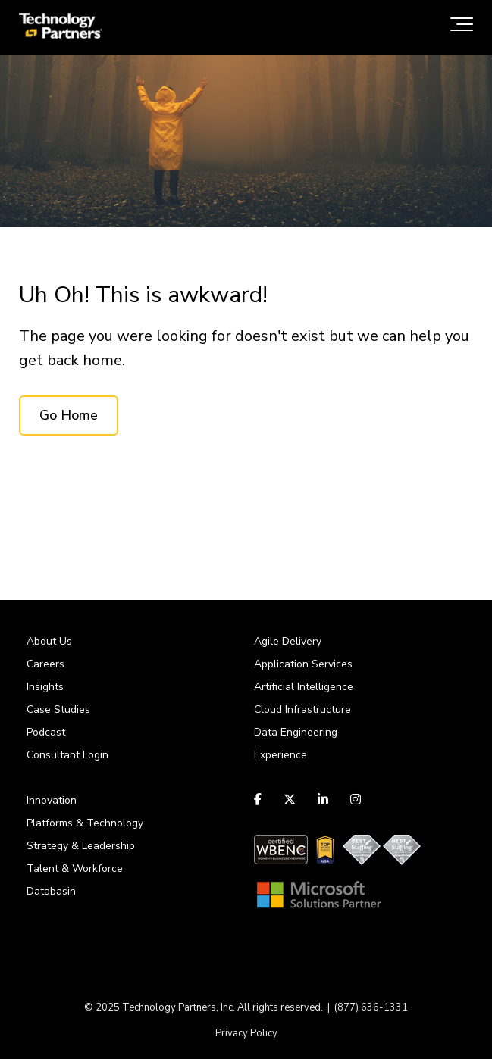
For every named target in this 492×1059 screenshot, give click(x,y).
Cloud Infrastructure (302, 709)
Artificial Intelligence (303, 686)
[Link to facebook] (259, 799)
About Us (49, 641)
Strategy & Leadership (81, 846)
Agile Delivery (287, 641)
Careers (45, 664)
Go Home (68, 415)
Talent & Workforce (75, 868)
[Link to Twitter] (289, 799)
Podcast (46, 732)
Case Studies (58, 709)
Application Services (303, 664)
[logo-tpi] (60, 27)
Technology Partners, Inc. (178, 1007)
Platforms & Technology (85, 823)
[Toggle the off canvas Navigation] (462, 27)
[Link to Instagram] (355, 799)
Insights (45, 686)
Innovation (52, 800)
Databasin (51, 891)
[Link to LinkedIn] (323, 799)
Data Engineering (295, 732)
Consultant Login (67, 755)
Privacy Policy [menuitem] (246, 1033)
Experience (280, 755)
